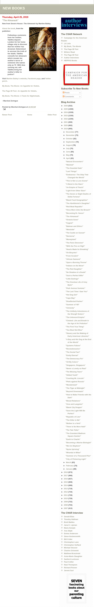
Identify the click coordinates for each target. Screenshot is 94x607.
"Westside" (70, 229)
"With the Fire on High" (75, 246)
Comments (68, 97)
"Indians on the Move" (74, 266)
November (70, 135)
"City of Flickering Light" (75, 459)
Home (29, 115)
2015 (66, 482)
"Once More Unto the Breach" (77, 210)
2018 (66, 472)
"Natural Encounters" (74, 162)
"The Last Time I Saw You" (76, 291)
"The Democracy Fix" (74, 359)
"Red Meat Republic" (74, 207)
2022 (66, 119)
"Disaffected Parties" (74, 301)
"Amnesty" (70, 308)
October (69, 139)
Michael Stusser (70, 548)
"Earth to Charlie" (72, 439)
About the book (8, 28)
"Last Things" (71, 171)
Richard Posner (70, 568)
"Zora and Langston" (74, 404)
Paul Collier (69, 562)
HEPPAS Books (70, 61)
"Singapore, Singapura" (75, 365)
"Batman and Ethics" (74, 226)
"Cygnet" (69, 223)
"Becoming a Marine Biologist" (78, 443)
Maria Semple (69, 528)
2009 (66, 502)
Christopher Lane (71, 542)
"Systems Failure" (73, 346)
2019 (66, 129)
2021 (66, 122)
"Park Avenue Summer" (75, 288)
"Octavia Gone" (72, 220)
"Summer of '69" (72, 305)
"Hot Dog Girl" (71, 295)
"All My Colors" (71, 362)
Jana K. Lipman (70, 525)
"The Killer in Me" (72, 420)
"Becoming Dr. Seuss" (74, 213)
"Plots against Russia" (74, 382)
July (68, 148)
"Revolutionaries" (72, 349)
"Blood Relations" (73, 401)
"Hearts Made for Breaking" (77, 249)
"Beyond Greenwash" (74, 391)
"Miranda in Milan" (73, 453)
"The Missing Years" (74, 372)
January (69, 469)
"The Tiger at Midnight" (75, 388)
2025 (66, 109)
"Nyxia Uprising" (72, 449)
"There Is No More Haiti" (75, 427)
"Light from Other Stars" (75, 191)
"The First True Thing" (74, 327)
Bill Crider (68, 539)
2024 (66, 112)
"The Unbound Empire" (75, 317)
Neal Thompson (70, 565)
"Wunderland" (71, 385)
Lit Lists (67, 43)
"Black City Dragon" (73, 407)
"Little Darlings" (72, 279)
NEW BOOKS (14, 8)
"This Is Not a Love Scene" (76, 181)
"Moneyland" (70, 239)
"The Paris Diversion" (74, 243)
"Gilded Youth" (71, 375)
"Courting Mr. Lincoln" (74, 378)
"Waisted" (69, 165)
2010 (66, 498)
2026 (66, 106)
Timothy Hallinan (71, 519)
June (68, 152)
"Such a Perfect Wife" (74, 275)
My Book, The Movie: (20, 86)
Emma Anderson (71, 533)
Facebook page (34, 79)
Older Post (52, 115)
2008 (66, 505)
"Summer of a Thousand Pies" (78, 456)
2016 (66, 479)
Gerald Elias (69, 517)
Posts (66, 93)
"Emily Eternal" (71, 355)
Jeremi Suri (69, 570)
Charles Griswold (71, 551)
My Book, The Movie (72, 46)
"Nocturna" (70, 236)
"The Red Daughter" (73, 269)
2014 (66, 485)
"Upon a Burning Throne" (76, 262)
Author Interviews (71, 58)
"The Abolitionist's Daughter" (77, 203)
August (69, 145)
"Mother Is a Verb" (73, 423)
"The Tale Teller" (72, 430)
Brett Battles (69, 522)
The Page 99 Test (71, 49)
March (69, 462)
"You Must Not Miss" (74, 330)
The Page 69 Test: (19, 91)
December (70, 132)
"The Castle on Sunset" (75, 233)
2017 (66, 475)
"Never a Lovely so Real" (75, 368)
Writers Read (69, 52)
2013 (66, 489)
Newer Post (7, 115)
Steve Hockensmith (72, 536)
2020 (66, 125)
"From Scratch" (72, 256)
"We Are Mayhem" (73, 446)
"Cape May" (70, 298)
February (70, 466)
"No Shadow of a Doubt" (75, 272)
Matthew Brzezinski (72, 553)
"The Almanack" (10, 20)
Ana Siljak (68, 531)
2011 (66, 495)
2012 (66, 492)
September (71, 142)
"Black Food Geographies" (76, 200)
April (68, 158)
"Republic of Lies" (73, 417)
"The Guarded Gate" (73, 168)
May (68, 155)
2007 (66, 508)
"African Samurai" (73, 259)
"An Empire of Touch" (74, 187)
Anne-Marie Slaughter (73, 556)
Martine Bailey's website (16, 79)
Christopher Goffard (72, 545)
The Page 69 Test (71, 55)
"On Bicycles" (71, 253)
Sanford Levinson (71, 559)
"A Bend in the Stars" (74, 184)
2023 (66, 116)
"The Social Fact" (72, 352)
